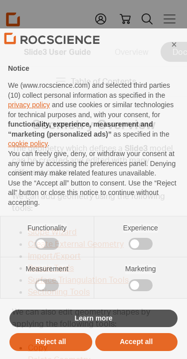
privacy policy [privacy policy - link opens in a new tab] (29, 124)
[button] (174, 63)
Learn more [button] (93, 337)
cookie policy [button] (27, 163)
